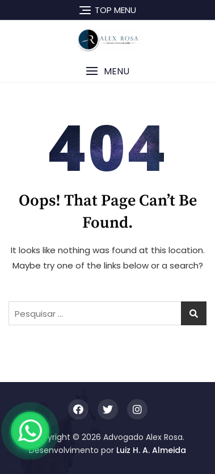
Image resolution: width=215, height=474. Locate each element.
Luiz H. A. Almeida (151, 450)
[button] (107, 71)
